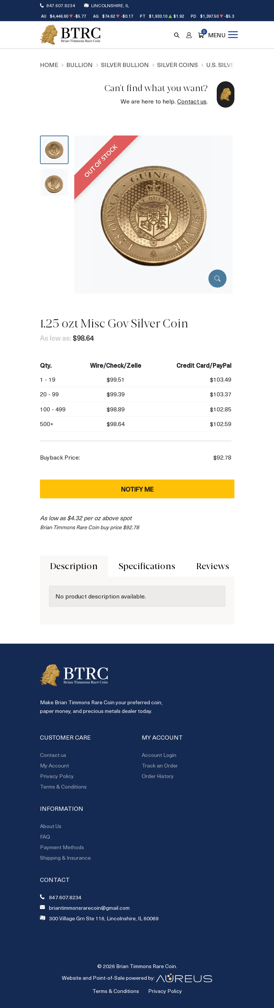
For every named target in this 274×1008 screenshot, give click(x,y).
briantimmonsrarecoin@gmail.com (89, 907)
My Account (54, 765)
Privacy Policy (57, 776)
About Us (50, 826)
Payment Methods (62, 847)
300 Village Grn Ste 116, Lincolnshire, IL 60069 (104, 918)
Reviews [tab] (212, 566)
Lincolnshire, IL (110, 5)
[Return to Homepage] (70, 34)
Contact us (192, 101)
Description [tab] (74, 566)
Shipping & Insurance (65, 857)
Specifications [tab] (147, 566)
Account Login (159, 754)
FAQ (45, 836)
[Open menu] (222, 34)
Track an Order (160, 765)
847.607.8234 (60, 5)
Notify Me (137, 489)
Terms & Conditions (63, 786)
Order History (158, 776)
